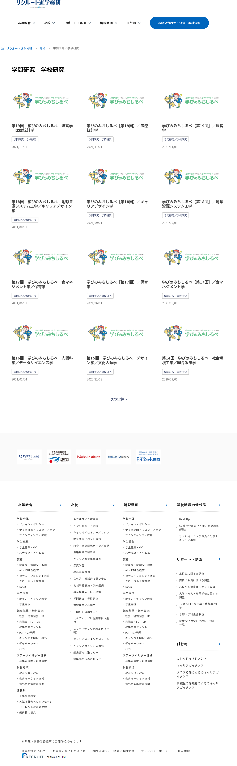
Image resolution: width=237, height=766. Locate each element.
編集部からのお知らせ (86, 620)
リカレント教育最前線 (33, 699)
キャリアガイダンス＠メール (90, 603)
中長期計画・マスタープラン (37, 522)
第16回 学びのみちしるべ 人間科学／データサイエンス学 (42, 353)
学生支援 (24, 596)
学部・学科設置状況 (190, 597)
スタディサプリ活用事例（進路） (93, 593)
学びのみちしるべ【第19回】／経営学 (192, 120)
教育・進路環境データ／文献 (90, 533)
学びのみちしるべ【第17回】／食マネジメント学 (192, 277)
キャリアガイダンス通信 (87, 609)
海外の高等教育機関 (31, 676)
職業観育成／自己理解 (86, 571)
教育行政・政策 (29, 665)
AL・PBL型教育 (29, 562)
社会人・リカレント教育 (34, 568)
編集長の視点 (27, 705)
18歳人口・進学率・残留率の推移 (198, 589)
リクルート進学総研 (20, 41)
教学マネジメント (30, 619)
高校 (45, 19)
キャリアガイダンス (189, 644)
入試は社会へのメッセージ (35, 694)
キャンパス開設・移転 (33, 630)
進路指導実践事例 (83, 538)
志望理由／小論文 (83, 582)
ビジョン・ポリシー (31, 516)
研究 (22, 641)
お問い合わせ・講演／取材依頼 (113, 743)
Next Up (183, 511)
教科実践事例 (80, 554)
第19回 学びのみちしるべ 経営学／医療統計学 (42, 120)
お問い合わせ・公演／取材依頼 (172, 19)
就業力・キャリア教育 (33, 591)
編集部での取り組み (84, 614)
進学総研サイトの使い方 (68, 743)
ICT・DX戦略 (27, 625)
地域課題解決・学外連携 (87, 565)
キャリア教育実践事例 (86, 543)
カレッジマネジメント (191, 639)
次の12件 (117, 391)
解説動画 (100, 19)
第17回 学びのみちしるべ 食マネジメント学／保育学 (42, 277)
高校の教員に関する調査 (193, 567)
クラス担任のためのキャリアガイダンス (197, 652)
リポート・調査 (71, 19)
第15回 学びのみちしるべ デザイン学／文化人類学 (117, 353)
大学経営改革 (27, 688)
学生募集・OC (28, 539)
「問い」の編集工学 (84, 587)
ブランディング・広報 (33, 527)
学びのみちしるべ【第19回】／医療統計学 (117, 120)
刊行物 (123, 19)
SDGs (22, 579)
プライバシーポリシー (156, 743)
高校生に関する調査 (190, 562)
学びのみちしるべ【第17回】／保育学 (117, 277)
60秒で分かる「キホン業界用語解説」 (198, 518)
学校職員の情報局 (190, 497)
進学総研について (34, 743)
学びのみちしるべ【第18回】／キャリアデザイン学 (117, 196)
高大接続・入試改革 (31, 545)
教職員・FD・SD (29, 614)
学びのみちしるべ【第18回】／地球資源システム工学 (192, 196)
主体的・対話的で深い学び (88, 560)
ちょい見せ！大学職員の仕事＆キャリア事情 (199, 527)
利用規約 (184, 743)
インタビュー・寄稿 (84, 516)
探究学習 (77, 549)
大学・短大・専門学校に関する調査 (199, 580)
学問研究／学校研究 (25, 131)
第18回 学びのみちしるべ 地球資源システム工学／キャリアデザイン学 (42, 198)
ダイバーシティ (28, 636)
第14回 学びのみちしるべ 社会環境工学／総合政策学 (192, 353)
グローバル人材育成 (31, 573)
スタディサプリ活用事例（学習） (93, 598)
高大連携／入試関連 (84, 511)
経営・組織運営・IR (31, 608)
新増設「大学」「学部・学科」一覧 (198, 604)
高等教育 (23, 19)
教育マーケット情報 (31, 671)
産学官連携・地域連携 (33, 653)
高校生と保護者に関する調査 (196, 573)
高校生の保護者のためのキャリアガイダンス (197, 662)
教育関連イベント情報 (86, 527)
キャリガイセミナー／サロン (90, 522)
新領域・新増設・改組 (33, 557)
